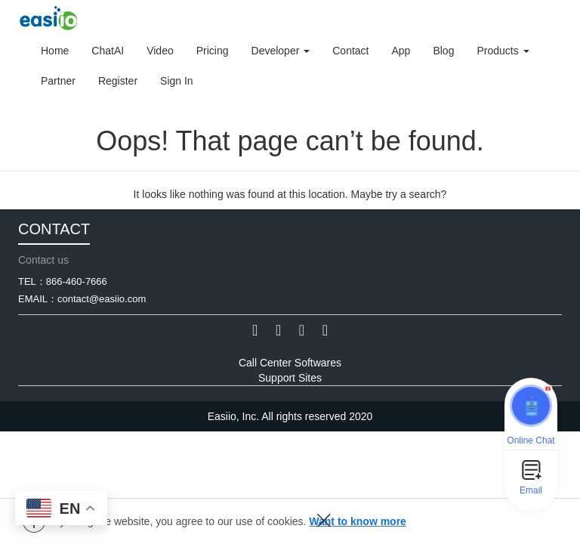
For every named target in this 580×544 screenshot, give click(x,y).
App (400, 51)
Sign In (176, 81)
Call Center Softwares (290, 363)
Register (117, 81)
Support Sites (290, 378)
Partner (58, 81)
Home (55, 51)
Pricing (212, 51)
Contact (350, 51)
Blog (443, 51)
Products (503, 51)
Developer (280, 51)
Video (160, 51)
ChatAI (107, 51)
